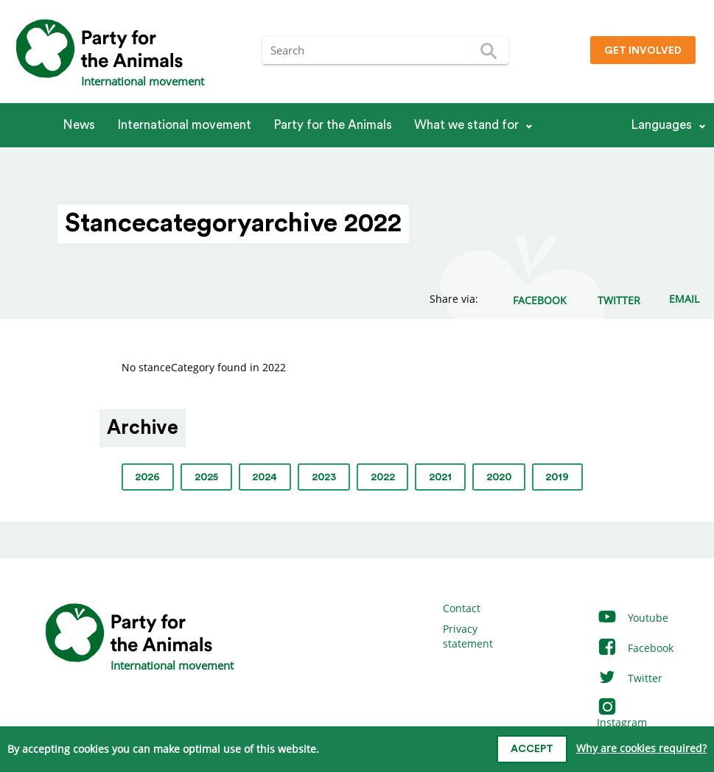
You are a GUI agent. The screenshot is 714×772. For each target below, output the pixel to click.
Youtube (632, 618)
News (79, 125)
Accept (532, 749)
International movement (184, 125)
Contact (461, 608)
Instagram (622, 715)
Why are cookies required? (641, 748)
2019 (557, 477)
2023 (324, 477)
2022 (383, 477)
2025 (206, 477)
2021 (440, 477)
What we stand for (466, 125)
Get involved (643, 51)
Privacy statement (468, 636)
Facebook (635, 648)
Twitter (629, 678)
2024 (264, 477)
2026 (147, 477)
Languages (661, 125)
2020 (498, 477)
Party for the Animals (332, 125)
